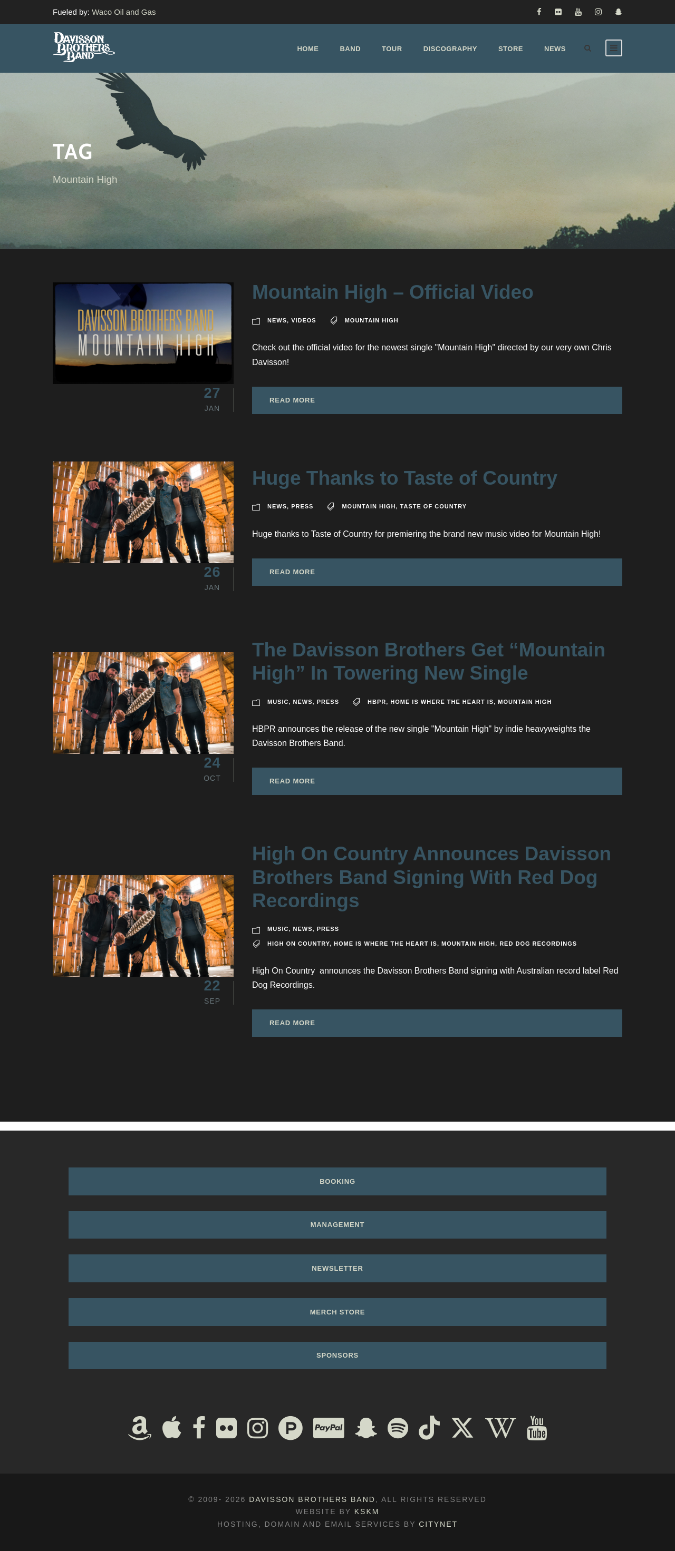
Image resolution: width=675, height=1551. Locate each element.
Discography (450, 49)
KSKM (367, 1511)
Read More (292, 409)
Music (277, 710)
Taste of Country (433, 515)
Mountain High (372, 329)
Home (308, 49)
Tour (392, 49)
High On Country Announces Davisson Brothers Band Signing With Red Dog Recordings (431, 886)
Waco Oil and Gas (124, 11)
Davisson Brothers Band (312, 1499)
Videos (303, 329)
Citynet (438, 1524)
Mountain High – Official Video (393, 301)
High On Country (298, 952)
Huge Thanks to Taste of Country (404, 487)
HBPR (377, 710)
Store (510, 49)
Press (302, 515)
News (555, 49)
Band (350, 49)
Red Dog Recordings (538, 952)
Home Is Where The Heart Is (442, 710)
